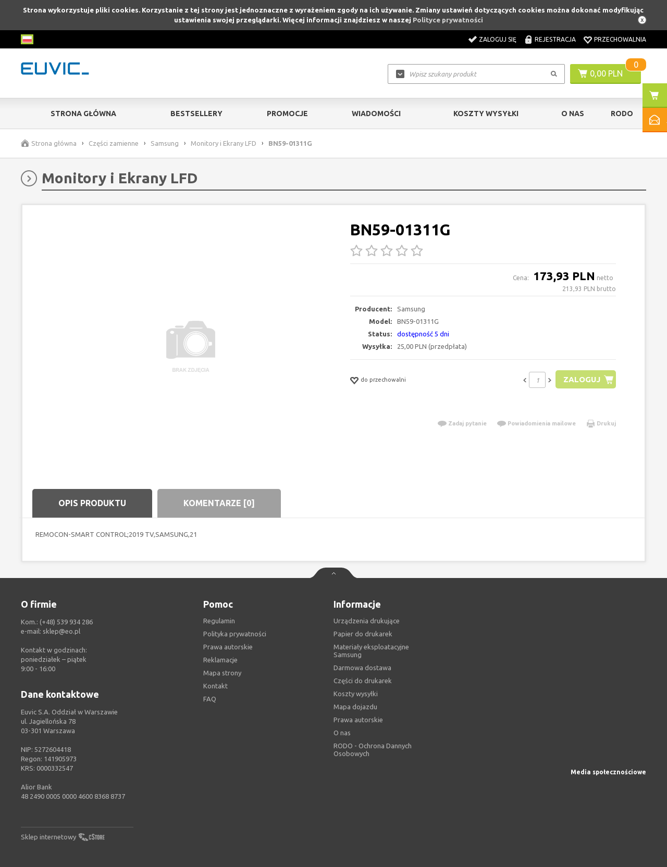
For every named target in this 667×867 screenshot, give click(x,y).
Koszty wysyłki (485, 113)
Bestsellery (196, 113)
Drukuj (606, 423)
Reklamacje (220, 659)
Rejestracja (555, 39)
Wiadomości (376, 113)
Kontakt (215, 685)
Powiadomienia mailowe (542, 423)
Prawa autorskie (358, 719)
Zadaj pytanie (467, 423)
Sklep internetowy (48, 836)
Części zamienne (114, 143)
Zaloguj (581, 379)
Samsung (165, 143)
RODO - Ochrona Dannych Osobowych (373, 749)
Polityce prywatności (448, 19)
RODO (622, 113)
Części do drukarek (363, 680)
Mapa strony (222, 672)
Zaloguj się (497, 39)
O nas (342, 732)
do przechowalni (383, 379)
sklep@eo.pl (61, 631)
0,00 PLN (606, 73)
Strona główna (83, 113)
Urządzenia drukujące (367, 620)
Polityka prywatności (234, 633)
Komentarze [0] (219, 503)
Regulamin (219, 620)
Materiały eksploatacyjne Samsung (371, 650)
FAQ (209, 698)
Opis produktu (92, 503)
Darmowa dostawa (362, 667)
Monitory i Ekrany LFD (223, 143)
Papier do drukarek (363, 633)
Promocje (287, 113)
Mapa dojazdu (355, 706)
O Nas (572, 113)
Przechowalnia (620, 39)
